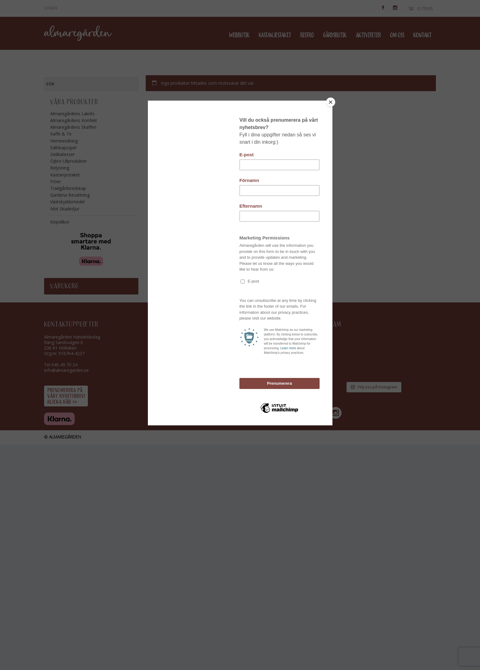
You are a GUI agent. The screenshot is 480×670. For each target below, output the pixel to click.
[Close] (331, 102)
